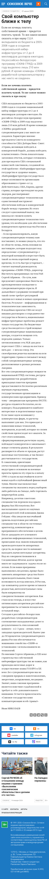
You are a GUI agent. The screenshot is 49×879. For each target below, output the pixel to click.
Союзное (5, 800)
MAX (36, 741)
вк (13, 728)
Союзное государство (11, 11)
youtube (12, 735)
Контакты (14, 809)
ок (36, 728)
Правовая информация (12, 813)
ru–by (12, 741)
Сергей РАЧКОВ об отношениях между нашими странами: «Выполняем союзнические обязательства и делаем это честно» (16, 786)
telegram (36, 735)
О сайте (5, 809)
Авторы (24, 809)
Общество (39, 800)
